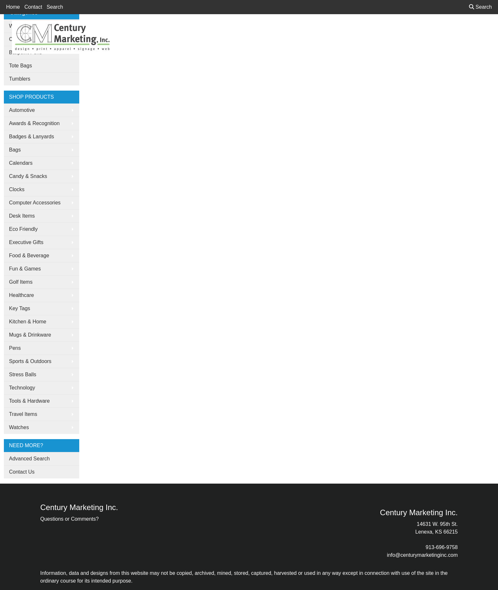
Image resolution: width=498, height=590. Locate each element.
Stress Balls (22, 374)
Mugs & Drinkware (30, 335)
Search (55, 7)
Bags (15, 149)
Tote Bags (20, 65)
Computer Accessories (35, 202)
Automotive (22, 110)
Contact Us (21, 472)
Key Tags (19, 308)
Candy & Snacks (28, 176)
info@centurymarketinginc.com (422, 555)
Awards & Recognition (34, 123)
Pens (15, 348)
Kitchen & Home (27, 321)
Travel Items (23, 414)
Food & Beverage (29, 255)
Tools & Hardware (29, 401)
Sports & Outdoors (30, 361)
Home (13, 7)
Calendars (21, 163)
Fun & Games (25, 268)
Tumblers (19, 79)
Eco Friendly (23, 229)
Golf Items (21, 282)
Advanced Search (29, 458)
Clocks (16, 189)
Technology (22, 387)
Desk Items (22, 216)
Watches (19, 427)
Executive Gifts (26, 242)
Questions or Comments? (69, 519)
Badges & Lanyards (31, 136)
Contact (33, 7)
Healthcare (21, 295)
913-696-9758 (442, 547)
